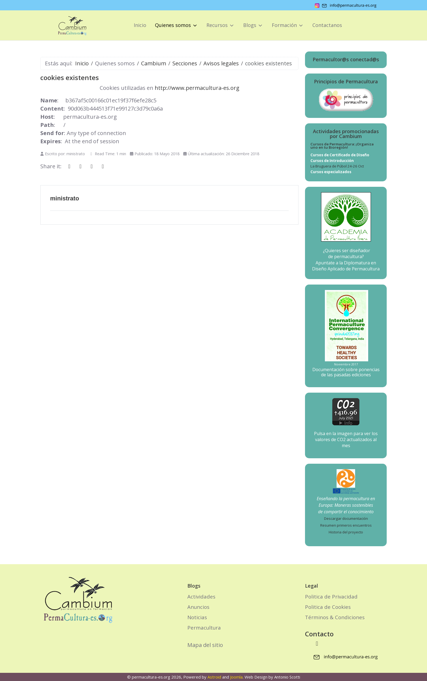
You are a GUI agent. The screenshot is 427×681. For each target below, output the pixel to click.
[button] (176, 25)
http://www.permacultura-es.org (197, 87)
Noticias (197, 617)
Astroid (214, 677)
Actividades (201, 596)
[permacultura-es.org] (64, 25)
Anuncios (198, 606)
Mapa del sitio (205, 645)
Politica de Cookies (328, 606)
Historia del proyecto (346, 532)
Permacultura (204, 627)
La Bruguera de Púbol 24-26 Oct (337, 166)
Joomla (236, 677)
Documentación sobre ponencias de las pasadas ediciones (346, 372)
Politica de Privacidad (331, 596)
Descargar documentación (346, 518)
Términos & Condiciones (335, 617)
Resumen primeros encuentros (346, 525)
